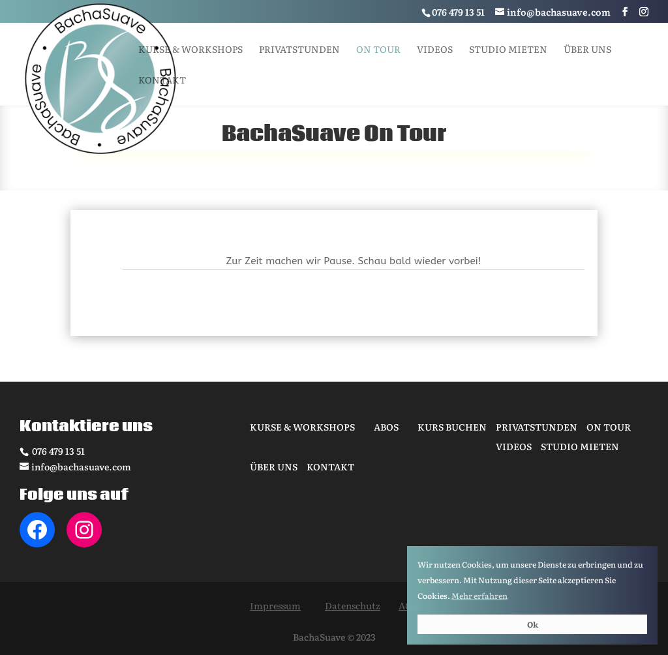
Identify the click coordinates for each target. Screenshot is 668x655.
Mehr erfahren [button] (479, 596)
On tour (378, 49)
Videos (435, 49)
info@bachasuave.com (81, 466)
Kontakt (162, 80)
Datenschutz (352, 605)
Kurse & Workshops (190, 49)
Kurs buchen (452, 426)
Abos (386, 426)
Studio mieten (508, 49)
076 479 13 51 (57, 450)
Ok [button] (532, 624)
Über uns (587, 49)
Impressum (275, 605)
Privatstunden (299, 49)
